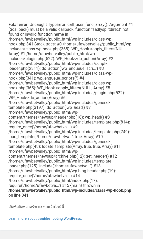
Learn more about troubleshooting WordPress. (45, 218)
